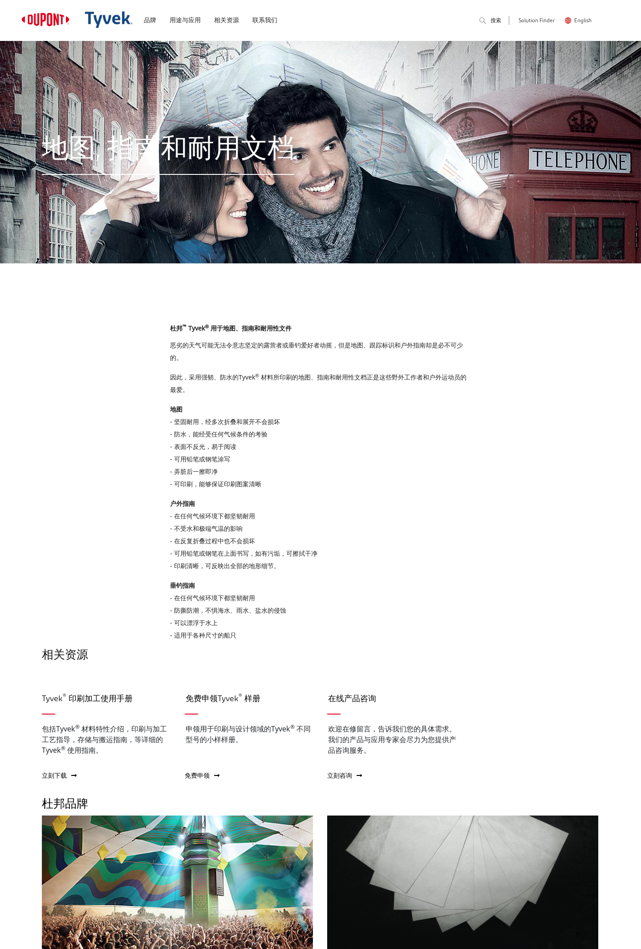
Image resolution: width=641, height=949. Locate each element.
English (583, 21)
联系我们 (264, 20)
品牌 (150, 20)
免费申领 (202, 775)
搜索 (490, 21)
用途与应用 (185, 20)
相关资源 (226, 20)
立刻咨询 (344, 775)
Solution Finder (537, 21)
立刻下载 (59, 775)
